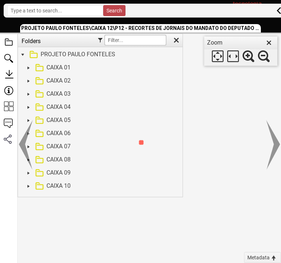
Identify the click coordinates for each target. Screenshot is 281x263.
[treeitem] (99, 54)
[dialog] (240, 51)
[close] (268, 42)
